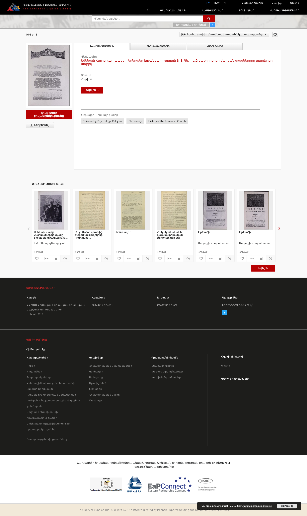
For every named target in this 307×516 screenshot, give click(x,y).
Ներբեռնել (39, 125)
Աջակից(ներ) (97, 383)
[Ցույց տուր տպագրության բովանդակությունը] (55, 258)
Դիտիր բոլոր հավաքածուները (47, 439)
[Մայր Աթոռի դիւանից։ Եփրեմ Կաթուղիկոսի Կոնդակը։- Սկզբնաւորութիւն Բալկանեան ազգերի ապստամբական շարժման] (92, 210)
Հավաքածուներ (212, 10)
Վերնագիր (96, 371)
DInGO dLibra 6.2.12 (117, 510)
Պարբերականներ (39, 377)
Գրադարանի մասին (173, 10)
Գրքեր (31, 365)
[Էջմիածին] (215, 210)
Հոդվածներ (34, 371)
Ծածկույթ (95, 400)
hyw (217, 3)
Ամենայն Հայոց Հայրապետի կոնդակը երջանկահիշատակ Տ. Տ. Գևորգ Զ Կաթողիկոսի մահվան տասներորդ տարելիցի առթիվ (50, 234)
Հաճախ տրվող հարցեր (167, 371)
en (224, 3)
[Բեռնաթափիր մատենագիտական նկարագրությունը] (46, 258)
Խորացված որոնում (191, 24)
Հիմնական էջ (35, 349)
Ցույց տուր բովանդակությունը (49, 114)
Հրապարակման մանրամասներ (110, 365)
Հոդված (86, 79)
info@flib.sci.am (167, 305)
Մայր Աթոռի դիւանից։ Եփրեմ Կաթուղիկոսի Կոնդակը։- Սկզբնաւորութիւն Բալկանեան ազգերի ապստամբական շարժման (89, 234)
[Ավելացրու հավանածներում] (275, 34)
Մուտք (294, 3)
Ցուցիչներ (246, 10)
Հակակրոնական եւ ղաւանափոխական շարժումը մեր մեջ (170, 234)
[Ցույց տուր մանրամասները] (64, 258)
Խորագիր (95, 389)
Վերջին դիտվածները (284, 10)
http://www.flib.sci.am (235, 305)
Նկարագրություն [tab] (102, 46)
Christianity (135, 121)
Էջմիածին (204, 232)
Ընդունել (287, 506)
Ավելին (263, 268)
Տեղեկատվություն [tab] (158, 46)
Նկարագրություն (162, 365)
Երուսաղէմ (123, 232)
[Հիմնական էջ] (147, 10)
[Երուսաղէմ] (133, 210)
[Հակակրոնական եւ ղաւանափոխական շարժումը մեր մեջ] (174, 210)
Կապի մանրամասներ (166, 377)
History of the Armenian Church (167, 121)
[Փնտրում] (209, 18)
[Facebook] (224, 313)
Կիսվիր (276, 3)
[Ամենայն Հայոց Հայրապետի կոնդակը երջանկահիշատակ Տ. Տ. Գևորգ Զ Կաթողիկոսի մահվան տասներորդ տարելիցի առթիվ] (51, 210)
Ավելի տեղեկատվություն (257, 506)
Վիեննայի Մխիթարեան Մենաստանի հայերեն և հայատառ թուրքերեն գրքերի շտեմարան (53, 400)
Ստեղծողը (96, 377)
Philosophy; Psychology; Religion (102, 121)
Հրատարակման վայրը (104, 394)
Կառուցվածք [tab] (215, 46)
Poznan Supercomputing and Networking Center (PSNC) (193, 510)
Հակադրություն (252, 3)
